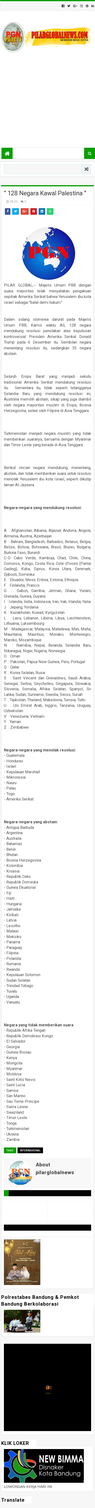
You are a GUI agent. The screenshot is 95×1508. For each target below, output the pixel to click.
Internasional (30, 1150)
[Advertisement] (47, 100)
